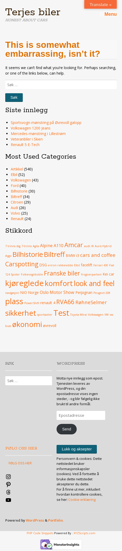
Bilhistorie (19, 191)
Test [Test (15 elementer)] (61, 313)
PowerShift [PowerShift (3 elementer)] (31, 303)
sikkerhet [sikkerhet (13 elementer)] (20, 313)
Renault (17, 218)
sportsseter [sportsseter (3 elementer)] (44, 314)
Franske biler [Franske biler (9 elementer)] (62, 273)
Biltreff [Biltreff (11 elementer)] (54, 254)
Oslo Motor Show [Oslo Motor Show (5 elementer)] (57, 292)
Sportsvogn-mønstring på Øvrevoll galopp (46, 122)
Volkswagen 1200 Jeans (31, 128)
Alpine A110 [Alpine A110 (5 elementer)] (51, 245)
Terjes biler (32, 12)
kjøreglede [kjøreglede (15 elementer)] (24, 283)
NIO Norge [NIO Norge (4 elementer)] (29, 292)
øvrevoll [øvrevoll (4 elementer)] (49, 325)
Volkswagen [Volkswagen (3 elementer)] (95, 314)
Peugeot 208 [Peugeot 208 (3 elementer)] (101, 293)
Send (66, 429)
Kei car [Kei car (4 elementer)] (108, 274)
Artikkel (17, 169)
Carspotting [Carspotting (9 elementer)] (21, 264)
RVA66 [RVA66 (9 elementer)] (65, 302)
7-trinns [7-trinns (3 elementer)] (26, 246)
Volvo (15, 213)
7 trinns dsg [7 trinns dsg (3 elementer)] (12, 246)
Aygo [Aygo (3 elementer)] (8, 256)
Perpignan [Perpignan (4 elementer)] (83, 292)
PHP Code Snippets (40, 533)
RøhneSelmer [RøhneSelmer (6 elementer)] (91, 302)
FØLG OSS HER (21, 448)
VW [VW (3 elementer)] (106, 314)
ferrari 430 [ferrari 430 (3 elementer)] (100, 265)
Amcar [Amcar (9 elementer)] (73, 245)
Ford (15, 185)
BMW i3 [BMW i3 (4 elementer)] (72, 255)
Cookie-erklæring (82, 499)
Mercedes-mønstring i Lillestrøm (38, 133)
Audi (14, 207)
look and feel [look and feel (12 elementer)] (94, 283)
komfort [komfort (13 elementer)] (59, 283)
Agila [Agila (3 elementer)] (36, 246)
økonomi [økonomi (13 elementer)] (27, 324)
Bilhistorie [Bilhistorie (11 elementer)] (28, 254)
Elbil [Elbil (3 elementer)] (77, 265)
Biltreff (16, 196)
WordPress (35, 520)
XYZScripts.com (84, 533)
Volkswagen (21, 180)
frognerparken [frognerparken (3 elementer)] (91, 274)
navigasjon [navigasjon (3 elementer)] (12, 293)
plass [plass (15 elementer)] (14, 301)
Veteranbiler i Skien (27, 139)
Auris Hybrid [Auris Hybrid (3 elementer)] (103, 246)
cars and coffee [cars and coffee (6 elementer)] (97, 255)
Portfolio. (56, 520)
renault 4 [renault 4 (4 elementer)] (47, 302)
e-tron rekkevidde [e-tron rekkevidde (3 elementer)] (60, 265)
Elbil (14, 174)
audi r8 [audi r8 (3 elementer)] (89, 246)
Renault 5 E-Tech (25, 144)
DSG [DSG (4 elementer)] (43, 264)
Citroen (17, 202)
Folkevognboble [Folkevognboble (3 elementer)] (32, 274)
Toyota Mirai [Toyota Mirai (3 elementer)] (78, 314)
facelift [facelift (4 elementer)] (86, 264)
